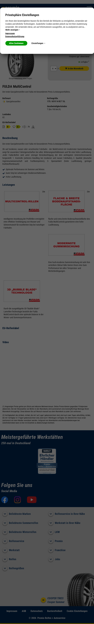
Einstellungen (38, 43)
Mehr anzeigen (12, 30)
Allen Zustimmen (16, 43)
